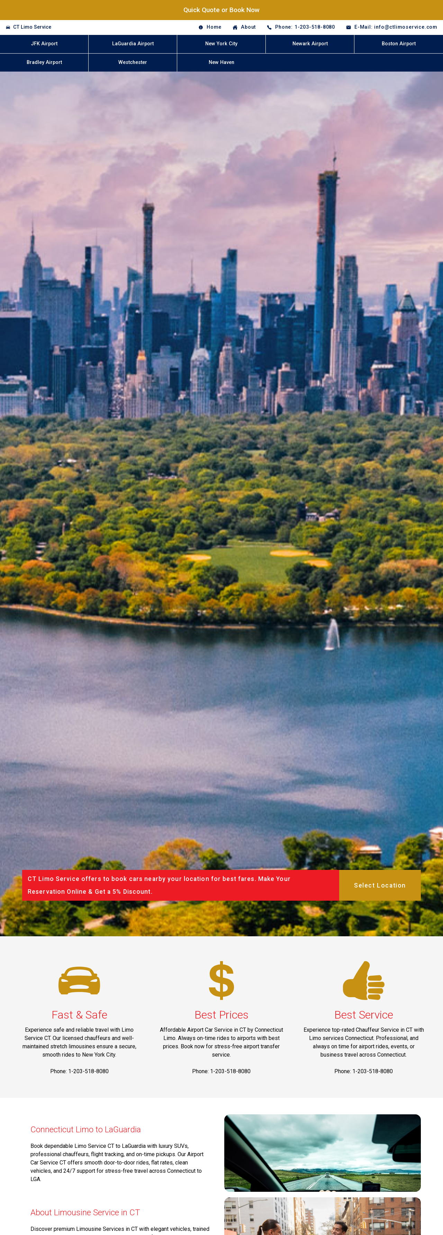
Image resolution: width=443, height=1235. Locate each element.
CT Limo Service (32, 27)
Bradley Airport (44, 62)
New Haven (221, 62)
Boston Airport (399, 44)
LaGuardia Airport (133, 44)
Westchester (132, 62)
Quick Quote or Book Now (221, 10)
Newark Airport (310, 44)
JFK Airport (44, 44)
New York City (221, 44)
